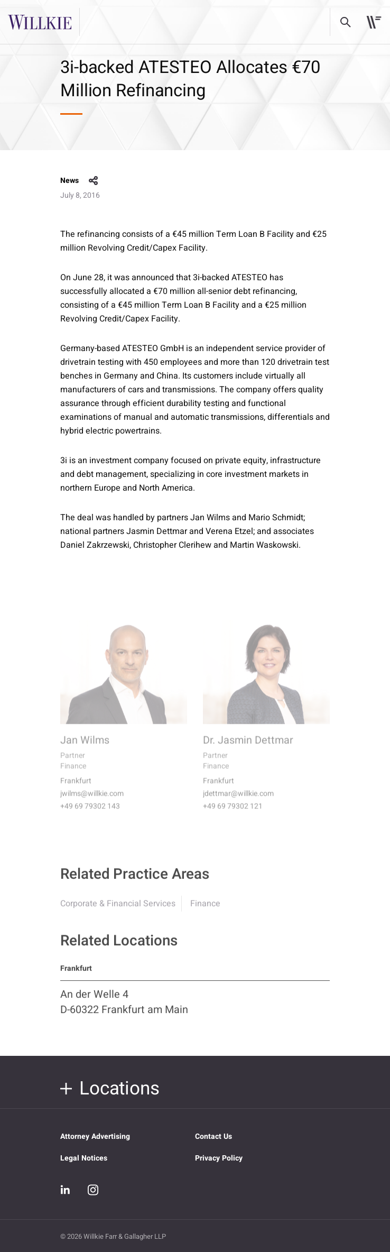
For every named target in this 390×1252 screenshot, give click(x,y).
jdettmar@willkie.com (238, 801)
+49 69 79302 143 (90, 813)
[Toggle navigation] (374, 22)
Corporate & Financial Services (117, 909)
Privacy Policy (219, 1158)
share (93, 181)
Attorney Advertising (95, 1136)
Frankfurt (75, 788)
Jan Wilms (84, 748)
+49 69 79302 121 (233, 813)
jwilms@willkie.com (92, 801)
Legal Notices (83, 1158)
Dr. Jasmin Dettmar (248, 748)
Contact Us (213, 1136)
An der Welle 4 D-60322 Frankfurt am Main (124, 1007)
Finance (205, 909)
